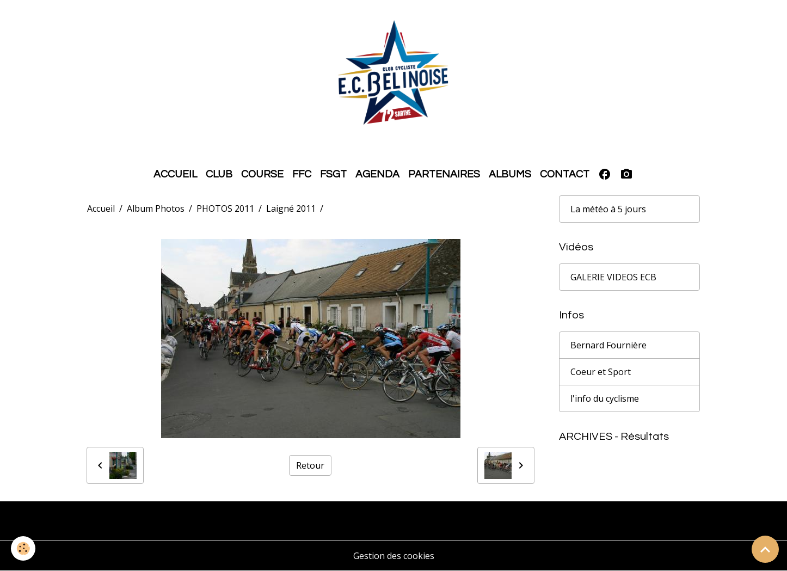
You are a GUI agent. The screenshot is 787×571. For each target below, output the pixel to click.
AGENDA (377, 174)
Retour (310, 465)
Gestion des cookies (393, 556)
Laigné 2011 (291, 208)
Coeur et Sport (600, 372)
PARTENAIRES (444, 174)
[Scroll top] (765, 549)
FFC (301, 174)
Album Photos (156, 208)
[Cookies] (23, 548)
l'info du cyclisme (604, 398)
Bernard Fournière (608, 345)
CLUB (219, 174)
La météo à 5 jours (608, 209)
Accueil (101, 208)
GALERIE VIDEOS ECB (613, 277)
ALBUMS (510, 174)
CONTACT (564, 174)
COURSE (262, 174)
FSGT (333, 174)
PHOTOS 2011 (225, 208)
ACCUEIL (175, 174)
